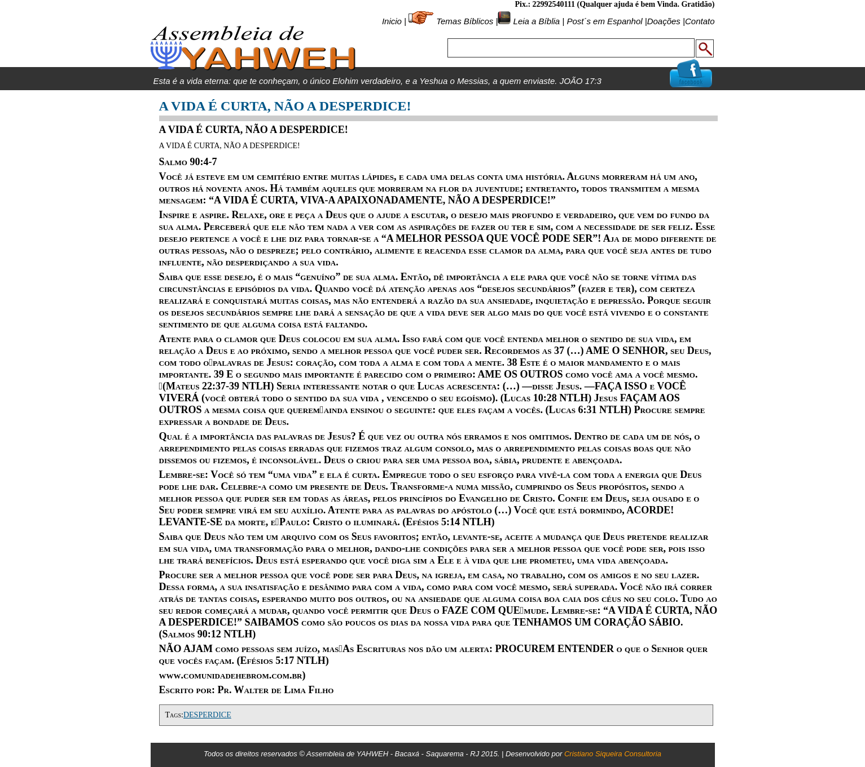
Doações (663, 21)
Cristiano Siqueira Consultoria (612, 754)
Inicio (392, 21)
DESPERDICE (207, 715)
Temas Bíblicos (464, 21)
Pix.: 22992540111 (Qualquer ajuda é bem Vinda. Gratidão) (614, 4)
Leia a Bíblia (535, 21)
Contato (700, 21)
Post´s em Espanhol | (607, 21)
